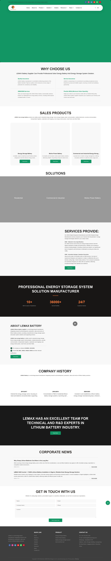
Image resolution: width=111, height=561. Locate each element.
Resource (36, 546)
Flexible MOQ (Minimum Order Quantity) (76, 91)
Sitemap (77, 559)
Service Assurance (69, 78)
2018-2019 (55, 391)
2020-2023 (87, 391)
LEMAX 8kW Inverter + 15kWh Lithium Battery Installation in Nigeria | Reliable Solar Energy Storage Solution (47, 472)
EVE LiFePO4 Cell (60, 542)
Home (35, 535)
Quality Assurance (23, 78)
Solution (36, 542)
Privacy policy (71, 559)
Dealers (36, 544)
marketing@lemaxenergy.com (90, 537)
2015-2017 (24, 391)
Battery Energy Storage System (63, 539)
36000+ (55, 302)
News (35, 548)
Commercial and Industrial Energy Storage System (86, 153)
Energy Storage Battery (25, 153)
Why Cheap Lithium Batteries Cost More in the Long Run (31, 460)
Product (36, 539)
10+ (29, 302)
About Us (36, 537)
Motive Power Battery (55, 153)
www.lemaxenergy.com (62, 559)
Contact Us (36, 550)
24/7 (81, 302)
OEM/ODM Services (24, 91)
